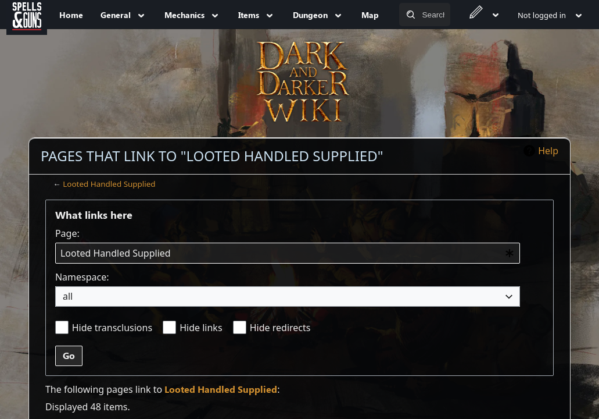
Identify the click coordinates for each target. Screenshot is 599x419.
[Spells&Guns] (26, 14)
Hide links (201, 327)
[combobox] (287, 253)
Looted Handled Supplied (109, 184)
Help (548, 151)
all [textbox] (68, 296)
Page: (67, 233)
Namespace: (82, 277)
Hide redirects (280, 327)
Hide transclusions (112, 327)
